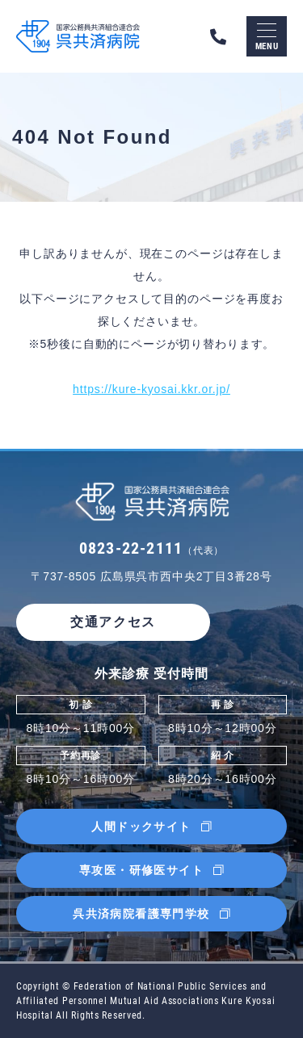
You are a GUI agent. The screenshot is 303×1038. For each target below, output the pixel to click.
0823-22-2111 (151, 548)
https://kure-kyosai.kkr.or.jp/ (151, 389)
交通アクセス (113, 622)
